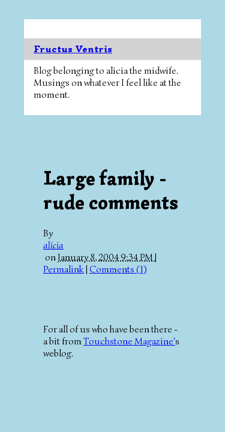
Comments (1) (117, 269)
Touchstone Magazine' (129, 341)
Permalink (63, 269)
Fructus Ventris (73, 49)
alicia (53, 245)
